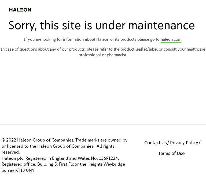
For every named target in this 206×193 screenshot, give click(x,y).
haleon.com (171, 40)
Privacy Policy (184, 143)
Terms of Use (171, 153)
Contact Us (155, 143)
